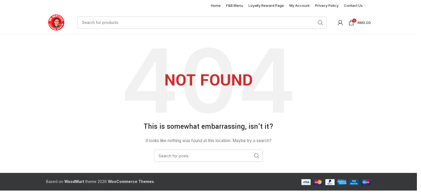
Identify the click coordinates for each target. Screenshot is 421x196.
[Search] (202, 22)
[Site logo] (56, 22)
